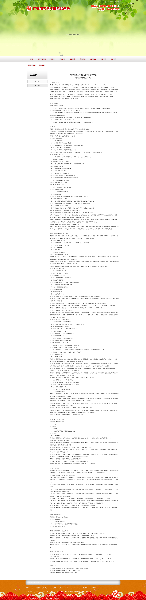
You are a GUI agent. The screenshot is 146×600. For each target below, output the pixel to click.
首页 (31, 59)
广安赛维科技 (56, 598)
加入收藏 (117, 1)
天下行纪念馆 (31, 65)
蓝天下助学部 (42, 59)
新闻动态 (72, 59)
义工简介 (52, 59)
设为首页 (110, 1)
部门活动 (82, 59)
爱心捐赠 (41, 65)
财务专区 (103, 59)
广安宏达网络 (38, 582)
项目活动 (93, 59)
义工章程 (37, 85)
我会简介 (37, 81)
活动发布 (62, 59)
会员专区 (113, 59)
